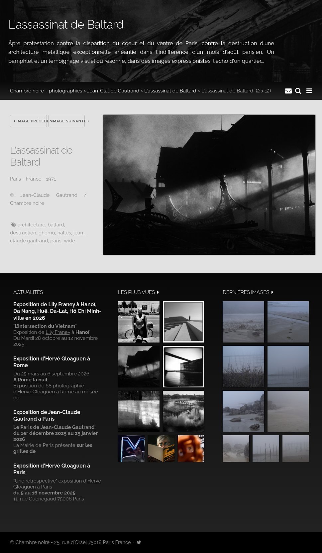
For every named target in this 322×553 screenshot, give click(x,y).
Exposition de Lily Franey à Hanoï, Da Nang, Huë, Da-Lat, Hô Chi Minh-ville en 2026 (57, 311)
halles (64, 233)
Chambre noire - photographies (46, 91)
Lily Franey (58, 332)
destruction (23, 233)
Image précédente (30, 121)
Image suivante (68, 121)
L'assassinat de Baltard (170, 91)
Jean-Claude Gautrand (113, 91)
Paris (55, 241)
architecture (31, 225)
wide (69, 241)
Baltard (56, 225)
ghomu (47, 233)
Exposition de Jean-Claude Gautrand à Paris (46, 415)
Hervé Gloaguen (36, 392)
